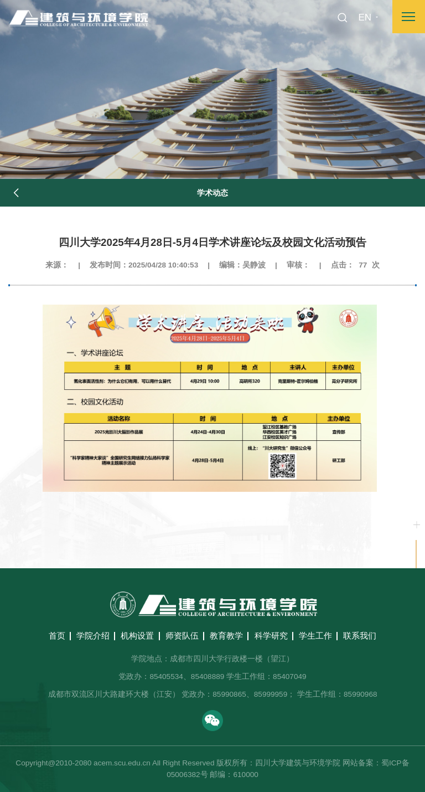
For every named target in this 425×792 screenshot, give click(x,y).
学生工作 (315, 635)
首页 (57, 635)
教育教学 (226, 635)
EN (364, 17)
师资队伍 (182, 635)
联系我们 (359, 635)
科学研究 (271, 635)
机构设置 (137, 635)
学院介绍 (93, 635)
